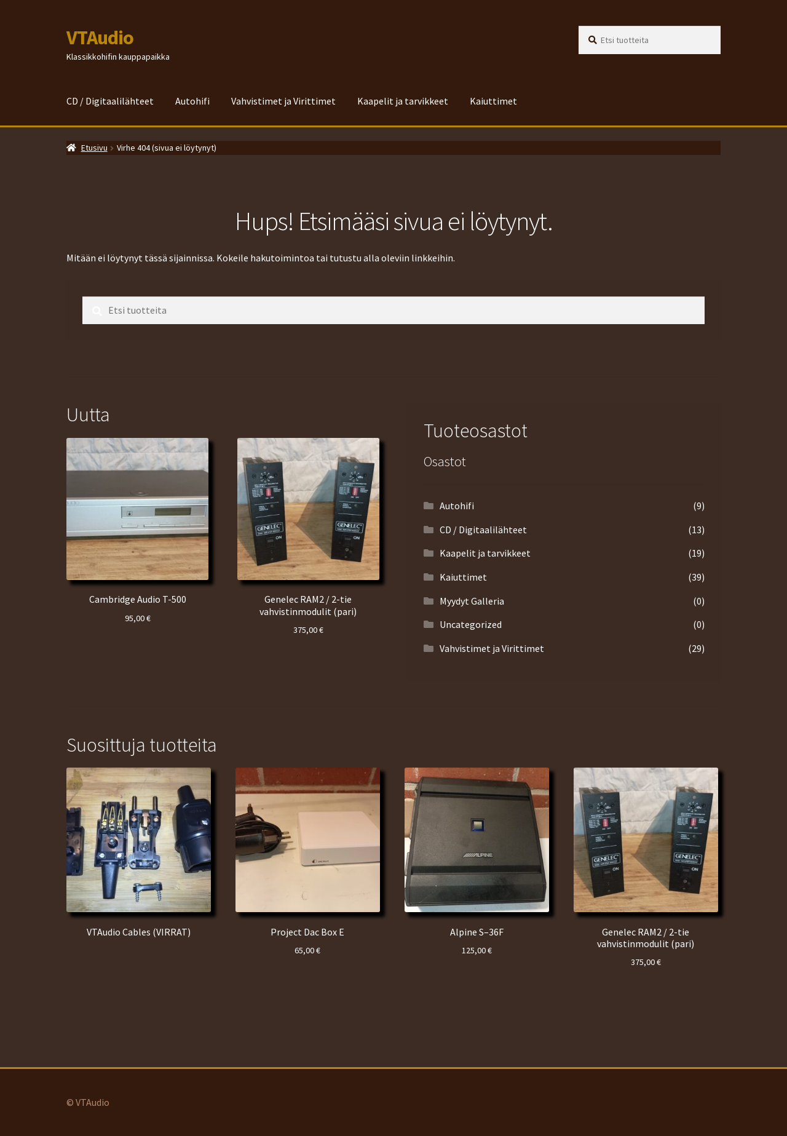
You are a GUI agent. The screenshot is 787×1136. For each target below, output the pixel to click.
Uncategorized (471, 624)
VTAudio (99, 37)
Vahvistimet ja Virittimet (283, 101)
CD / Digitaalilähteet (110, 101)
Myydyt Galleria (472, 601)
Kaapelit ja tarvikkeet (402, 101)
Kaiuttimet (493, 101)
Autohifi (192, 101)
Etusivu (94, 147)
